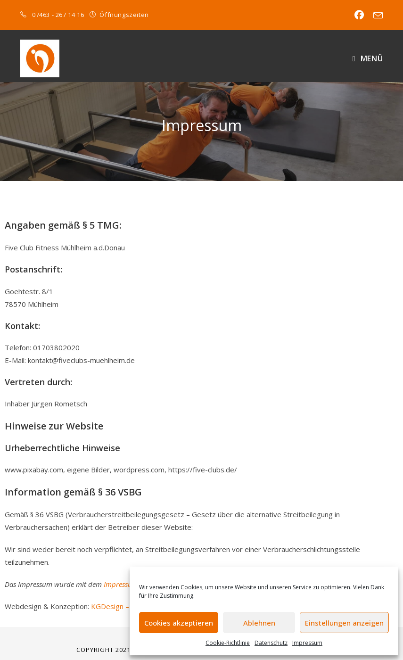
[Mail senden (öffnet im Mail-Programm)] (376, 15)
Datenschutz (271, 643)
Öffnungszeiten (123, 14)
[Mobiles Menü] (368, 58)
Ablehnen (259, 622)
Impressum (307, 643)
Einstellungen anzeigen (344, 622)
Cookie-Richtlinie (228, 643)
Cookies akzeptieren (178, 622)
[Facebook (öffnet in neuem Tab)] (359, 15)
